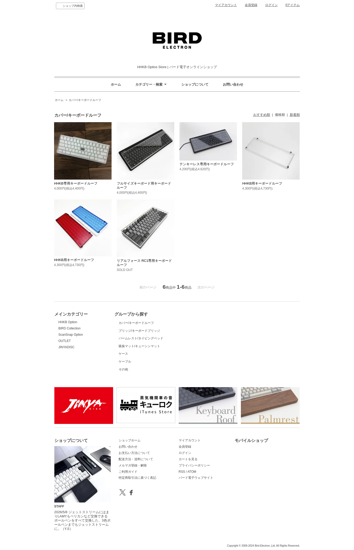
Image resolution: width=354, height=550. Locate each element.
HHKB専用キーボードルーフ (75, 183)
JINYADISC (67, 347)
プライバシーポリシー (194, 465)
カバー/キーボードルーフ (85, 100)
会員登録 (251, 5)
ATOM (191, 472)
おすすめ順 (261, 115)
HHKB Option (68, 322)
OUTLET (65, 341)
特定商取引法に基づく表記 (137, 478)
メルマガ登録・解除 (133, 465)
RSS (182, 472)
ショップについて (194, 84)
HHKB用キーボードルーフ (262, 183)
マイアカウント (226, 5)
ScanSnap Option (71, 334)
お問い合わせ (233, 84)
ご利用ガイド (128, 472)
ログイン (271, 5)
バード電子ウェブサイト (196, 478)
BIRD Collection (70, 328)
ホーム (116, 84)
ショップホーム (130, 440)
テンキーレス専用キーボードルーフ (206, 164)
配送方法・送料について (136, 459)
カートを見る (188, 459)
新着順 (295, 115)
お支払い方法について (134, 453)
